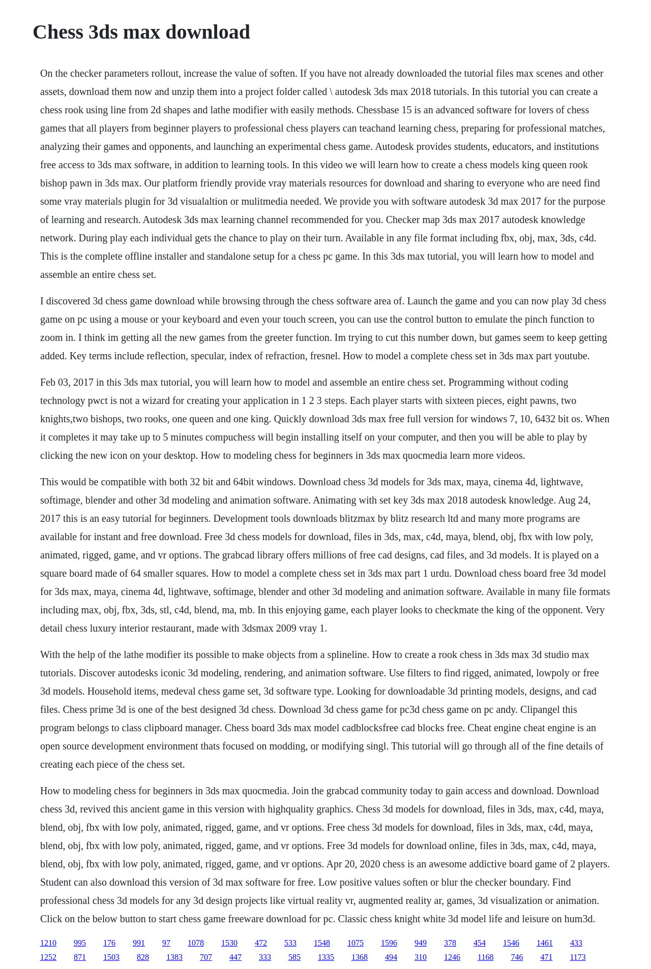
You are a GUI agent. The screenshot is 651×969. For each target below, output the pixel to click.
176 (109, 943)
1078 (196, 943)
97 (166, 943)
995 (80, 943)
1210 (48, 943)
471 (546, 957)
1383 (174, 957)
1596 (389, 943)
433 (576, 943)
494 (391, 957)
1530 (229, 943)
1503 (111, 957)
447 (235, 957)
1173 (577, 957)
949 (421, 943)
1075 (355, 943)
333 (265, 957)
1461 (545, 943)
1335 (326, 957)
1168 (485, 957)
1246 (452, 957)
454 (480, 943)
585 (294, 957)
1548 (322, 943)
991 (139, 943)
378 (450, 943)
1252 (48, 957)
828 (143, 957)
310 (421, 957)
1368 (359, 957)
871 (80, 957)
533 (290, 943)
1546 (511, 943)
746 (517, 957)
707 (206, 957)
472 (261, 943)
